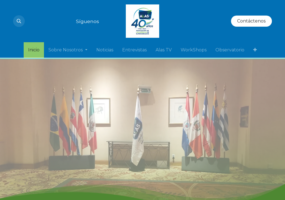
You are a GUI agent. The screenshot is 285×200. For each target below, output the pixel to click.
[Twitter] (60, 21)
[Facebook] (70, 21)
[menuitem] (34, 50)
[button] (19, 21)
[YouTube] (40, 21)
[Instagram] (30, 21)
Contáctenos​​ (251, 21)
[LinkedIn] (50, 21)
